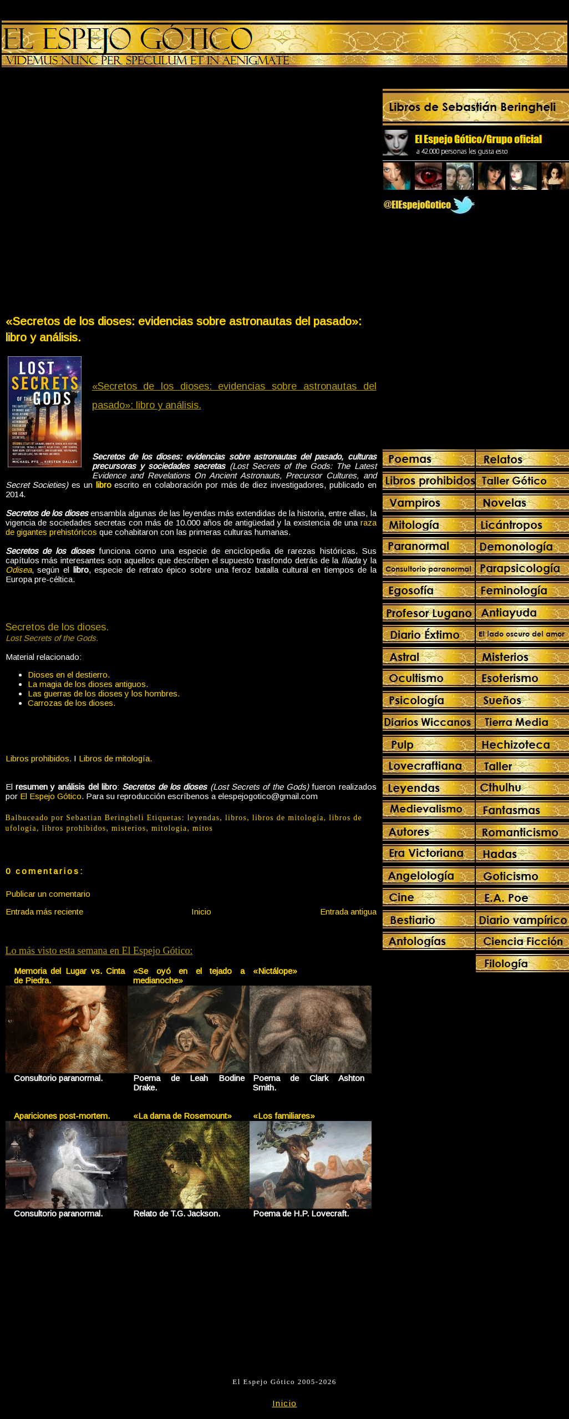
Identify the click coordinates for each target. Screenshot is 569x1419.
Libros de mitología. (115, 758)
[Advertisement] (113, 193)
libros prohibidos (74, 828)
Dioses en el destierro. (69, 674)
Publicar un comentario (48, 893)
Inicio (201, 911)
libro (103, 484)
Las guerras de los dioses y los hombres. (104, 693)
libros (236, 818)
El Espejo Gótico (51, 796)
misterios (128, 828)
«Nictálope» (275, 971)
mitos (202, 828)
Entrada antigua (348, 911)
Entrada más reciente (44, 911)
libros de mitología (288, 818)
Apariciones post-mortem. (62, 1115)
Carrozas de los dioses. (71, 703)
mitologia (169, 828)
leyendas (203, 818)
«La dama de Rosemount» (182, 1115)
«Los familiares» (284, 1115)
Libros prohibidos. (39, 758)
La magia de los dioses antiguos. (88, 684)
